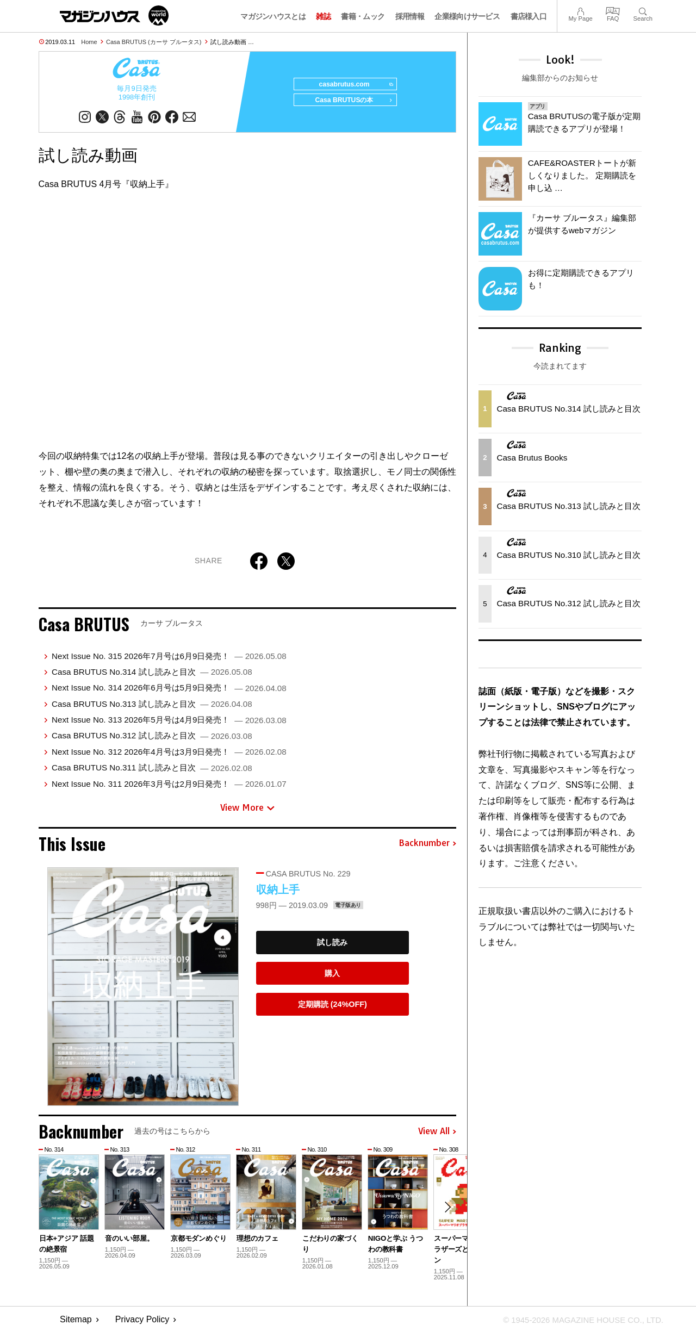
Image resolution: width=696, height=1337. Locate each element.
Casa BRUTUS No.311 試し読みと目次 (152, 771)
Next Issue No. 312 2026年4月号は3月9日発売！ (169, 755)
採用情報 (409, 16)
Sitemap (76, 1323)
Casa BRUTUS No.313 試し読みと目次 (152, 707)
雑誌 (323, 16)
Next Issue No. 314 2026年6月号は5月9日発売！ (169, 691)
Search (643, 10)
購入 (332, 977)
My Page (580, 10)
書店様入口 (529, 16)
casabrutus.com (352, 84)
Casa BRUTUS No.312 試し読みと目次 (152, 739)
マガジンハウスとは (273, 16)
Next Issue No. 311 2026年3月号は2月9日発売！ (169, 787)
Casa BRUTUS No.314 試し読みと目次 (152, 675)
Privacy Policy (142, 1323)
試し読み (332, 946)
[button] (446, 1212)
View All (437, 1135)
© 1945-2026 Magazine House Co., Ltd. (577, 1323)
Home (89, 42)
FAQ (612, 10)
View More (247, 811)
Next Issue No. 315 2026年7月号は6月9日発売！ (169, 659)
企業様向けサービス (467, 16)
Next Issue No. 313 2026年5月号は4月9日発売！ (169, 723)
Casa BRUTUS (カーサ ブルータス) (153, 42)
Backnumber (427, 847)
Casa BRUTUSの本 (350, 104)
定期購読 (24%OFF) (332, 1008)
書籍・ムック (362, 16)
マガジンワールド (114, 15)
